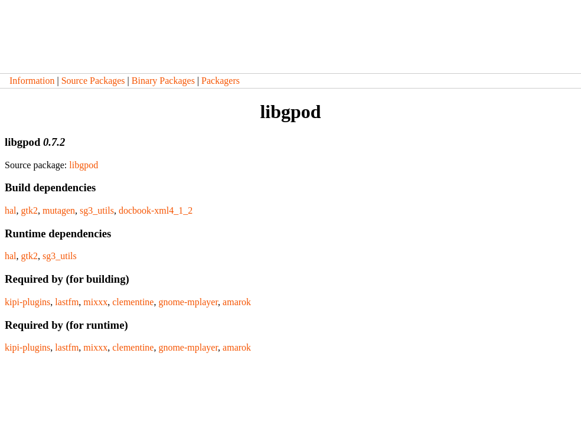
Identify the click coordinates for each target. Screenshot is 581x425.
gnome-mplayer (188, 302)
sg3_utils (97, 210)
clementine (133, 302)
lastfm (67, 302)
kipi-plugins (27, 302)
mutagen (59, 210)
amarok (237, 302)
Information (31, 81)
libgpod (83, 165)
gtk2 (29, 210)
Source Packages (93, 81)
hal (11, 210)
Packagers (220, 81)
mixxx (95, 302)
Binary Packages (163, 81)
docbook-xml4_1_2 (155, 210)
